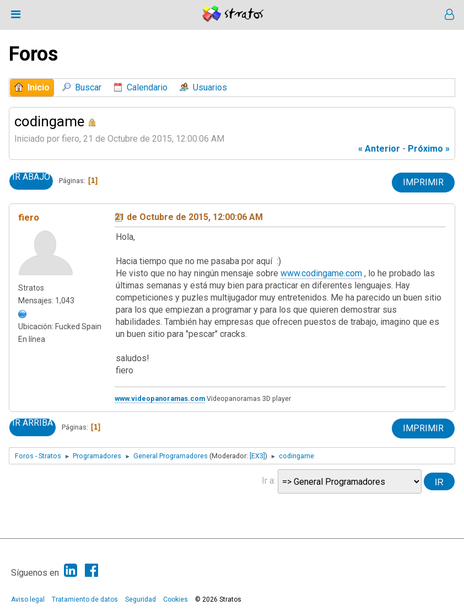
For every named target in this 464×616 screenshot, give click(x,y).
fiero (28, 217)
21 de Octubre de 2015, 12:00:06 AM (189, 217)
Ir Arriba (32, 423)
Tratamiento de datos (85, 599)
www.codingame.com (321, 273)
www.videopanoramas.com (160, 398)
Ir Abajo (31, 177)
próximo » (429, 148)
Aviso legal (28, 599)
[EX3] (257, 456)
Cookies (175, 599)
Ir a (268, 480)
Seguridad (140, 599)
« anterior (379, 148)
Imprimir (423, 182)
